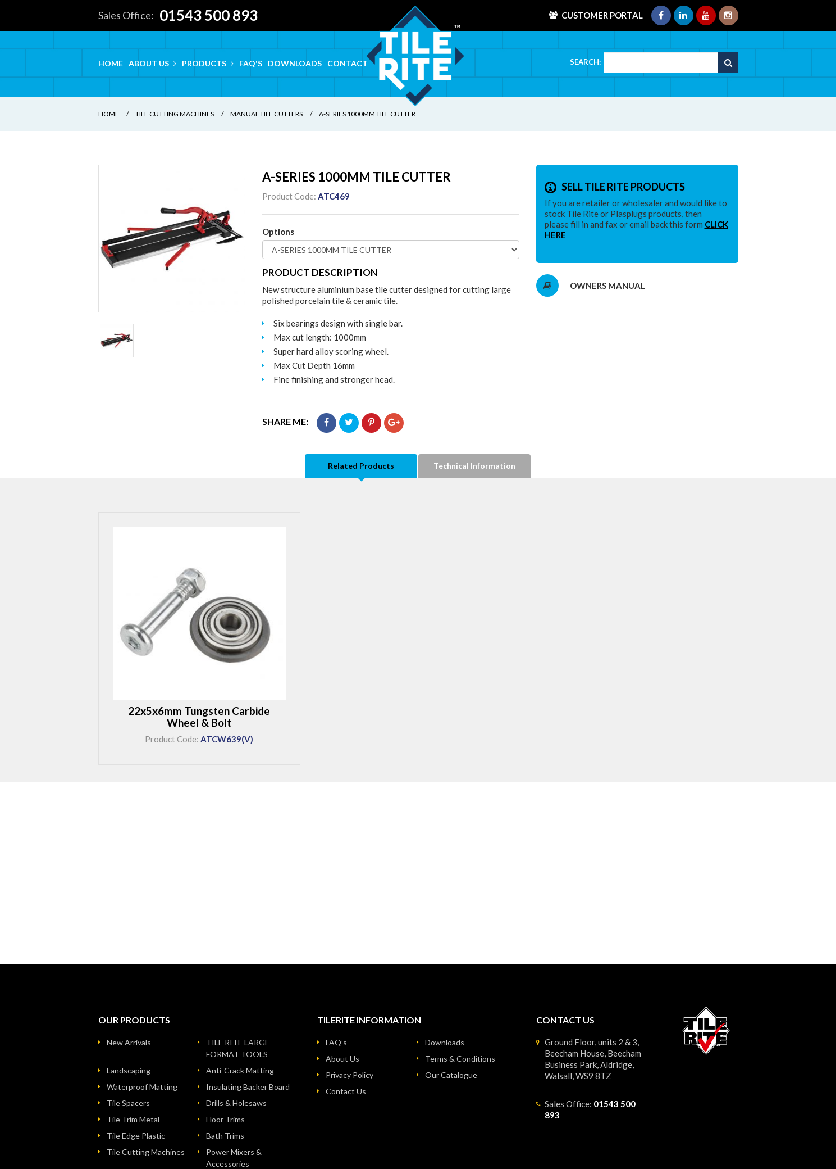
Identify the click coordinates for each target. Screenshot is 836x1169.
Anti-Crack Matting (240, 1070)
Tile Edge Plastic (136, 1135)
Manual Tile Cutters (266, 114)
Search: (585, 61)
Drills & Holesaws (236, 1103)
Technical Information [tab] (474, 465)
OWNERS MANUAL (590, 285)
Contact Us (346, 1091)
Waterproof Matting (142, 1086)
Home (110, 63)
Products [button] (208, 63)
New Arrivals (129, 1042)
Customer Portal (602, 15)
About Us (342, 1058)
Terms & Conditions (460, 1058)
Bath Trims (225, 1135)
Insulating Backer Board (248, 1086)
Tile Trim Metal (133, 1119)
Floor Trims (225, 1119)
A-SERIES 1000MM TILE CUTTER (367, 114)
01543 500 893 (208, 15)
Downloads (295, 63)
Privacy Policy (349, 1075)
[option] (172, 238)
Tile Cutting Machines (174, 114)
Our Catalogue (451, 1075)
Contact (347, 63)
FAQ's (250, 63)
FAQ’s (336, 1042)
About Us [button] (152, 63)
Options (278, 231)
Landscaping (128, 1070)
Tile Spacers (128, 1103)
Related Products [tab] (361, 465)
